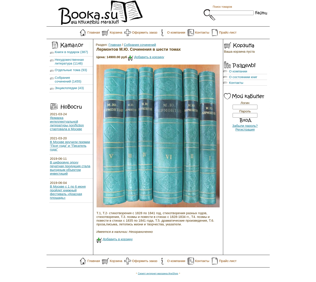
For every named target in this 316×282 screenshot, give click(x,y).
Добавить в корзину (149, 57)
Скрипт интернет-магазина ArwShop (158, 273)
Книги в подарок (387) (71, 52)
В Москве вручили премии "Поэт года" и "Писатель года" (70, 145)
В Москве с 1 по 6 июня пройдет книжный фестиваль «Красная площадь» (68, 192)
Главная (93, 32)
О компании (176, 32)
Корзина (116, 32)
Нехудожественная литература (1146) (69, 61)
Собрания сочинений (140, 45)
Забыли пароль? (245, 126)
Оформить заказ (144, 32)
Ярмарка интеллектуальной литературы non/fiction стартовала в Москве (67, 123)
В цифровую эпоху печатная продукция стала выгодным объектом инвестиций (70, 167)
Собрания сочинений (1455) (68, 79)
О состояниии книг (243, 77)
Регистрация (245, 129)
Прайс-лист (228, 32)
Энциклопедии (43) (69, 88)
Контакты (202, 32)
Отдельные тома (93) (71, 70)
